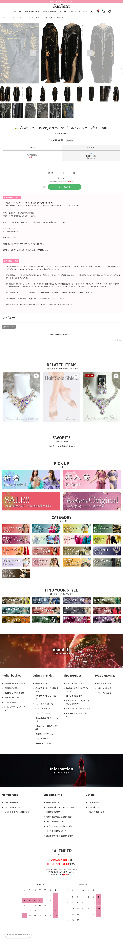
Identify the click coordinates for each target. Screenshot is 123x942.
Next (90, 53)
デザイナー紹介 (10, 702)
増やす (69, 173)
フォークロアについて (44, 703)
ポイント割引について (13, 807)
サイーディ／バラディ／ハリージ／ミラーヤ (23, 18)
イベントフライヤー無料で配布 (16, 812)
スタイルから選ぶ (49, 11)
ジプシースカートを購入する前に (59, 826)
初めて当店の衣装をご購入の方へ (59, 816)
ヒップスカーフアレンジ (76, 683)
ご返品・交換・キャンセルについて (60, 807)
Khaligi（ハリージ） (43, 713)
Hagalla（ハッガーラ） (44, 733)
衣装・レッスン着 (104, 688)
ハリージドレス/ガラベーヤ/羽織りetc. (52, 18)
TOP (4, 18)
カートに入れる (64, 187)
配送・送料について (54, 802)
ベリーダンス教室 (104, 683)
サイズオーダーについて (56, 821)
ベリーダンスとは (42, 683)
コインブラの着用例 (74, 696)
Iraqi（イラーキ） (42, 738)
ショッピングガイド (79, 11)
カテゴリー (16, 11)
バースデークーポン (12, 802)
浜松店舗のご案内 (11, 688)
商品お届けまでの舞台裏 (14, 692)
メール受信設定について (56, 831)
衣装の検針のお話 (11, 697)
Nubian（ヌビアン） (43, 743)
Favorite (44, 187)
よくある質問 (93, 802)
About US (64, 11)
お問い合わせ (93, 807)
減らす (58, 173)
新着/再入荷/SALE (31, 11)
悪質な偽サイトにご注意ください (59, 835)
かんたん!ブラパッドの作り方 (78, 708)
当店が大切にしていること (15, 683)
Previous (33, 53)
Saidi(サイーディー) (43, 708)
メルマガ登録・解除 (96, 812)
